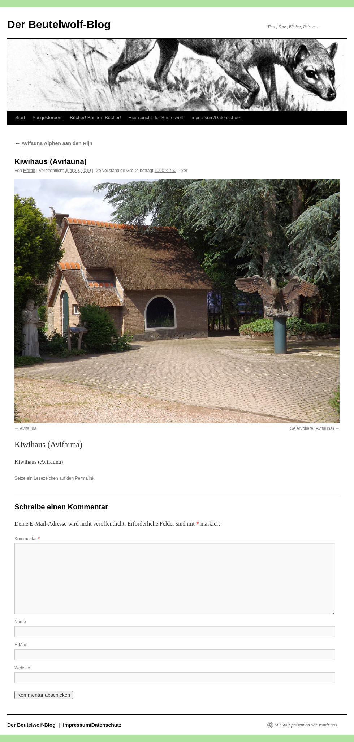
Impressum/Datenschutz (215, 117)
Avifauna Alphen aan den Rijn (53, 143)
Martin (29, 170)
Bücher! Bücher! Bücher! (95, 117)
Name (20, 621)
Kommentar (27, 538)
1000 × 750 (165, 170)
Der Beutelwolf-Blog (59, 24)
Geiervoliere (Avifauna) (312, 428)
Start (20, 117)
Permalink (84, 478)
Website (22, 667)
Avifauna (28, 428)
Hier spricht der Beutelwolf (155, 117)
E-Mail (20, 644)
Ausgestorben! (47, 117)
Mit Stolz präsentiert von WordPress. (306, 725)
